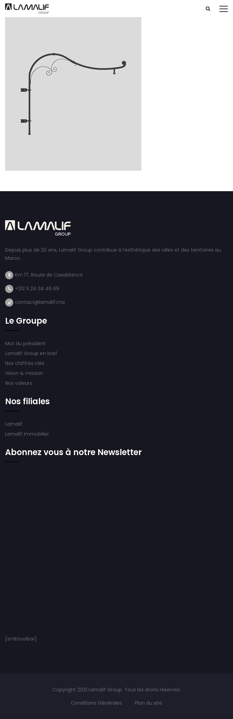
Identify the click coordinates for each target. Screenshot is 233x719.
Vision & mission (25, 373)
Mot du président (25, 343)
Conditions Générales (97, 703)
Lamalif (13, 424)
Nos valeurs (19, 383)
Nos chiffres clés (24, 363)
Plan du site (148, 703)
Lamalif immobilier (27, 434)
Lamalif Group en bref (31, 353)
